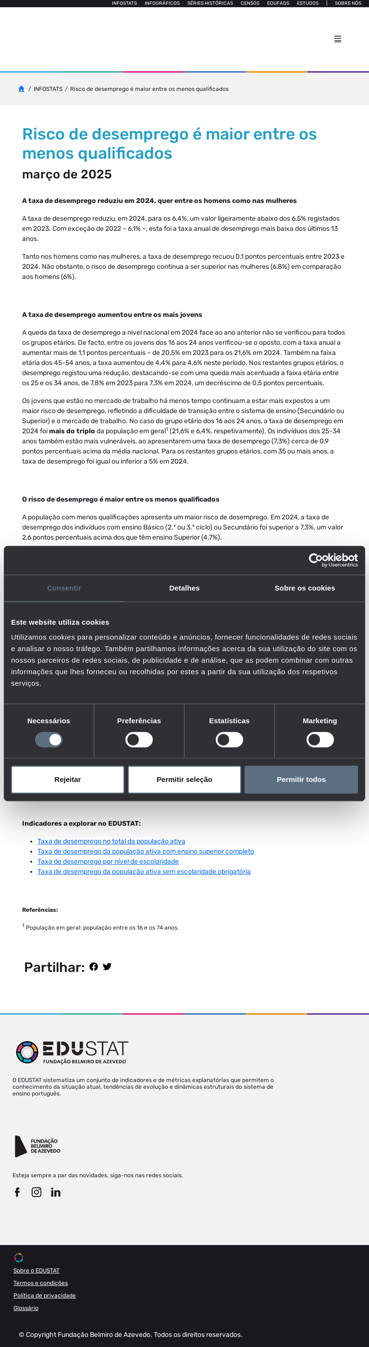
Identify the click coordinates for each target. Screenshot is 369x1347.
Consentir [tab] (64, 588)
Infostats (124, 3)
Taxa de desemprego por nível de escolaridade (108, 861)
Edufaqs (278, 3)
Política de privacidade (44, 1295)
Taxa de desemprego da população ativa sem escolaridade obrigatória (144, 872)
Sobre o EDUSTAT (36, 1270)
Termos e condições (40, 1283)
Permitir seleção (184, 779)
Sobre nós (348, 3)
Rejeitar (67, 779)
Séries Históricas (210, 3)
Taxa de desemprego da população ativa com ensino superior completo (145, 851)
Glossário (25, 1308)
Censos (250, 3)
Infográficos (162, 3)
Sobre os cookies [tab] (305, 588)
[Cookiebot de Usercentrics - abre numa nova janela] (316, 560)
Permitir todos (301, 779)
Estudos (308, 3)
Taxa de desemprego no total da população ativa (111, 841)
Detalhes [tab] (184, 588)
